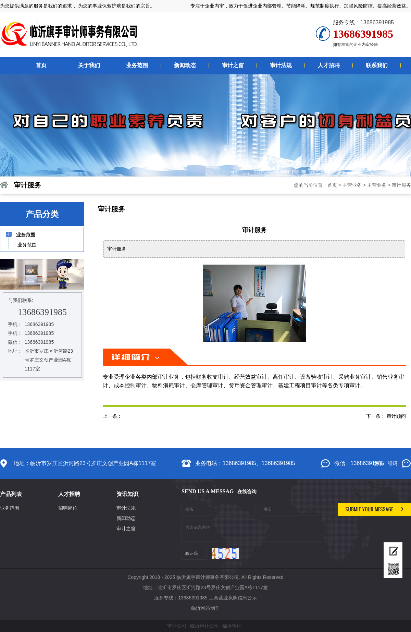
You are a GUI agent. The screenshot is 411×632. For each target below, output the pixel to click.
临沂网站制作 (205, 608)
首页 (332, 185)
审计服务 (401, 185)
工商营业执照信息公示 (233, 597)
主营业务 (352, 185)
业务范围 (9, 508)
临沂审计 (231, 626)
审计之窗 (126, 528)
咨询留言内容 (257, 531)
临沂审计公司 (204, 626)
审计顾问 (396, 416)
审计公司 (176, 626)
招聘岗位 (67, 508)
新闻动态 (126, 518)
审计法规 (126, 508)
